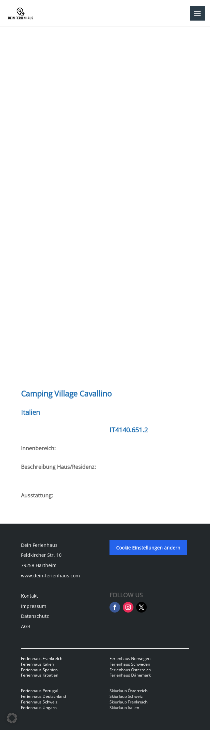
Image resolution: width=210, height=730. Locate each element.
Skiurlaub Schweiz (126, 696)
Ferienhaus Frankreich (41, 658)
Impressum (33, 606)
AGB (25, 626)
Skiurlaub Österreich (128, 691)
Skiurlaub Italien (124, 707)
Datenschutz (35, 616)
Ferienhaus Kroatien (39, 675)
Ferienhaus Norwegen (129, 658)
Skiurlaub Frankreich (128, 702)
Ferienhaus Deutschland (43, 696)
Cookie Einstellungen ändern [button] (148, 548)
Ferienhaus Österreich (130, 670)
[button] (12, 718)
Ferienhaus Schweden (129, 664)
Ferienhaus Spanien (39, 670)
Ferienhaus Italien (37, 664)
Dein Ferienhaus (39, 545)
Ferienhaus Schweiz (39, 702)
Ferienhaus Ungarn (39, 707)
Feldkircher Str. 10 (41, 555)
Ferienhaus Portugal (39, 691)
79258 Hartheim (39, 565)
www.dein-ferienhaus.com (50, 575)
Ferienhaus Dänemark (130, 675)
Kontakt (29, 596)
